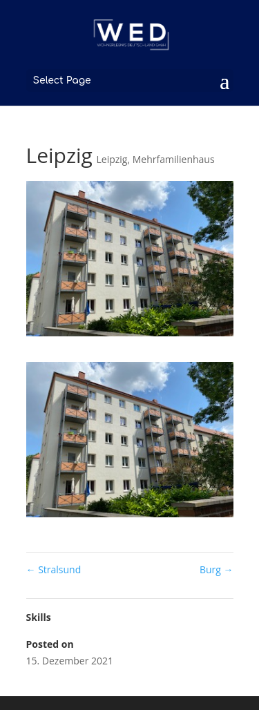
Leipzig (112, 159)
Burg (216, 569)
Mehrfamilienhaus (174, 159)
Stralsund (53, 569)
